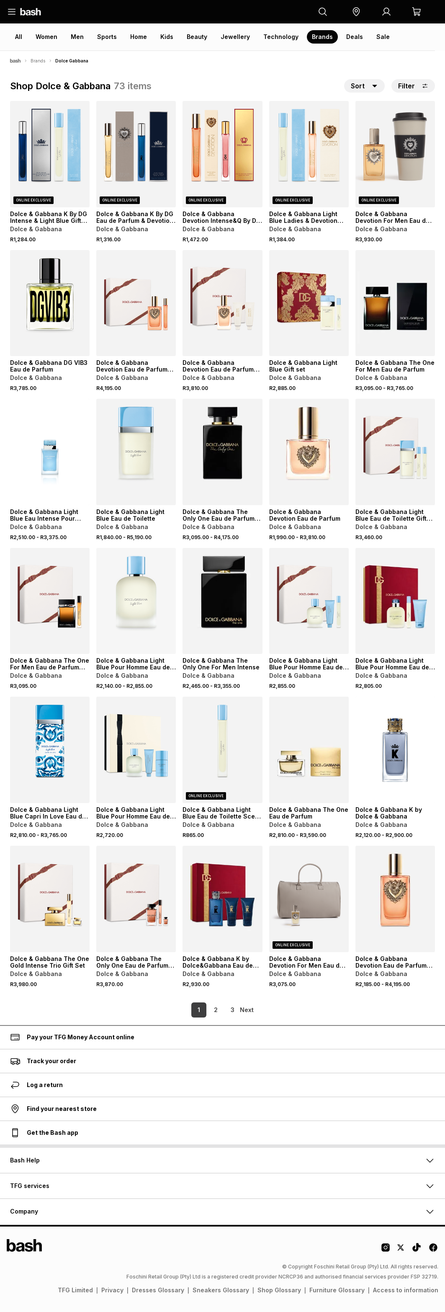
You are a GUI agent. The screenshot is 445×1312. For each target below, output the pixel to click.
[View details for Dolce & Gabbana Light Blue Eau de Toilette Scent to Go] (222, 750)
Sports (107, 36)
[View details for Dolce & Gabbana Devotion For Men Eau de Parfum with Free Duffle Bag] (309, 899)
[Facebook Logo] (433, 1250)
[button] (356, 12)
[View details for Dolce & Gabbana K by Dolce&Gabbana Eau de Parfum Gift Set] (222, 899)
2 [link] (201, 1009)
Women (46, 36)
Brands (322, 36)
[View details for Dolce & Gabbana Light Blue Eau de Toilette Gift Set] (395, 452)
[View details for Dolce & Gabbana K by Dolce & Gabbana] (395, 750)
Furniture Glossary (337, 1290)
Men (77, 36)
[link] (248, 1010)
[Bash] (15, 61)
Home (138, 36)
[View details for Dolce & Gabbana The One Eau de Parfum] (309, 750)
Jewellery (235, 36)
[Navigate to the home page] (30, 11)
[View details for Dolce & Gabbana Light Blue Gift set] (309, 303)
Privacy (112, 1290)
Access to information (405, 1290)
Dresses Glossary (158, 1290)
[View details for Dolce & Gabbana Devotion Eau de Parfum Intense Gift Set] (136, 303)
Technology (280, 36)
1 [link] (185, 1009)
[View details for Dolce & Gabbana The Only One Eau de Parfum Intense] (222, 452)
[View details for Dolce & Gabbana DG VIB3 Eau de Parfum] (50, 303)
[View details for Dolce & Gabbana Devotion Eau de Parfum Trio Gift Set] (222, 303)
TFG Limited (75, 1290)
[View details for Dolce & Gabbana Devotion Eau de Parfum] (309, 452)
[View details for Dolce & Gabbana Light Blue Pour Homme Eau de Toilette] (136, 601)
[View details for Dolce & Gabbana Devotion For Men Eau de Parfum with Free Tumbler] (395, 154)
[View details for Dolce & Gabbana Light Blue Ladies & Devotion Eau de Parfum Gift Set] (309, 154)
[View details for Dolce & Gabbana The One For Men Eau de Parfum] (395, 303)
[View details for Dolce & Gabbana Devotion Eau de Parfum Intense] (395, 899)
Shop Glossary (279, 1290)
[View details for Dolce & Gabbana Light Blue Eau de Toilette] (136, 452)
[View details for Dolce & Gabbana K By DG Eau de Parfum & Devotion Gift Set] (136, 154)
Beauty (197, 36)
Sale (383, 36)
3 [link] (218, 1009)
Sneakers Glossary (221, 1290)
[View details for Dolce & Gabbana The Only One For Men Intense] (222, 601)
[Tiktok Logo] (417, 1250)
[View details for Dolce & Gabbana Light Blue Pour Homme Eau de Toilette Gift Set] (309, 601)
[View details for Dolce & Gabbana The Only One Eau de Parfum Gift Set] (136, 899)
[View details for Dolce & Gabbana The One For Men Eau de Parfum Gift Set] (50, 601)
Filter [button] (413, 86)
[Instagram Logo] (386, 1250)
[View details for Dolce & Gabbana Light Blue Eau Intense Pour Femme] (50, 452)
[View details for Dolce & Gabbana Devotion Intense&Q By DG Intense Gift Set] (222, 154)
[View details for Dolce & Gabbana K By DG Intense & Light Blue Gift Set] (50, 154)
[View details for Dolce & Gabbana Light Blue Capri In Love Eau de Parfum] (50, 750)
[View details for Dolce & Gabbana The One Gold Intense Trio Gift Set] (50, 899)
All (18, 36)
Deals (354, 36)
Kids (166, 36)
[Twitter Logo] (401, 1250)
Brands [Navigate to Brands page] (38, 60)
